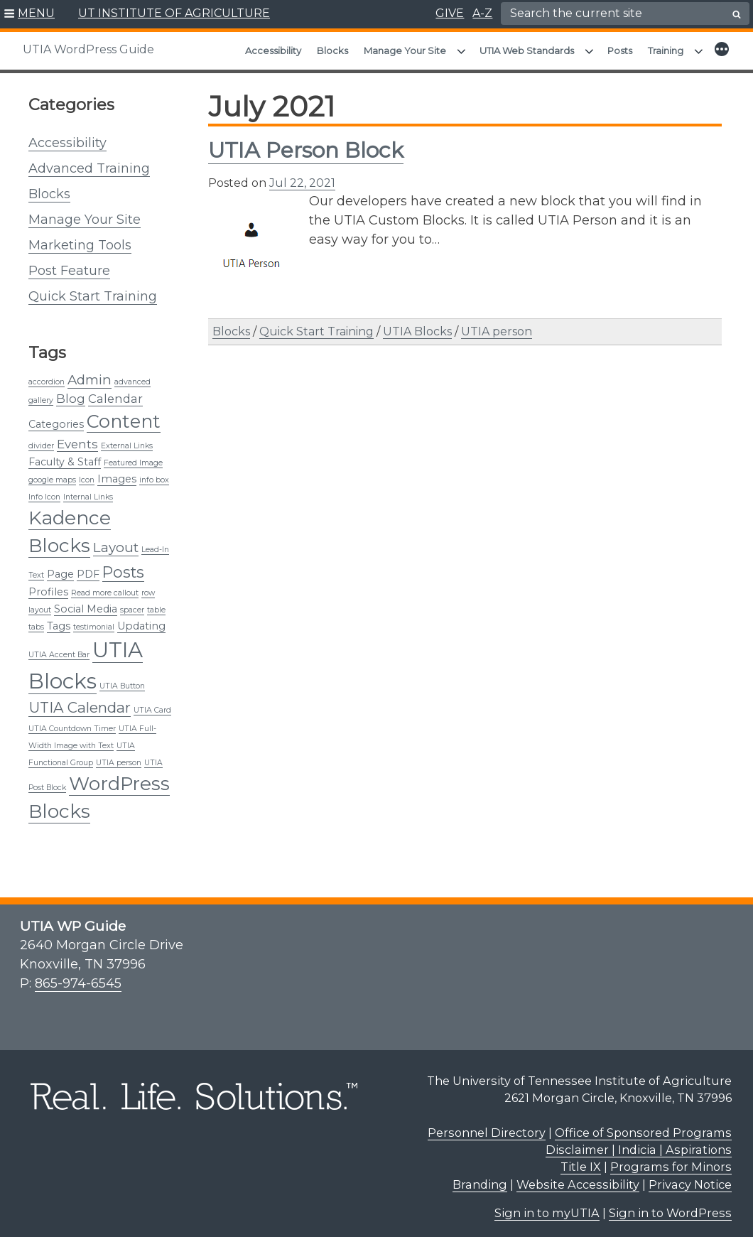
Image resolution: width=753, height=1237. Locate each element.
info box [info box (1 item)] (154, 472)
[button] (29, 14)
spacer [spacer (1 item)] (132, 602)
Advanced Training (89, 161)
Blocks (332, 50)
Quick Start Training (92, 289)
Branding (480, 1177)
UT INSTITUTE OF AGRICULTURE (174, 13)
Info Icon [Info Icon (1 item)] (44, 490)
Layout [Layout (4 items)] (116, 540)
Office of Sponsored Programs (643, 1125)
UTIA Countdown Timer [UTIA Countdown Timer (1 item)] (72, 721)
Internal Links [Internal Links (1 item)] (88, 490)
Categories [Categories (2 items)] (56, 417)
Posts (619, 50)
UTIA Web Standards (527, 50)
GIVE (449, 13)
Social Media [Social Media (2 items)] (85, 601)
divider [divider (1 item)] (41, 438)
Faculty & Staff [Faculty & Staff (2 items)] (64, 454)
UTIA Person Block (305, 143)
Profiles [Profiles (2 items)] (48, 584)
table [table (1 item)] (156, 602)
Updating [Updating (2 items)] (141, 618)
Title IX (580, 1159)
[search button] (736, 14)
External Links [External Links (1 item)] (127, 438)
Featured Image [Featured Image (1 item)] (133, 455)
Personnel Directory (487, 1125)
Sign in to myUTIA (547, 1206)
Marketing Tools (79, 238)
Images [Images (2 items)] (116, 471)
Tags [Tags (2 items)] (58, 618)
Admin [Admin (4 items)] (89, 372)
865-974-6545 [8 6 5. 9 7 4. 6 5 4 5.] (78, 976)
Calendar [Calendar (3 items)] (115, 391)
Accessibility (273, 50)
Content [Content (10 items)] (124, 414)
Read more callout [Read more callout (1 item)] (105, 585)
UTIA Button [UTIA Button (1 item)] (122, 679)
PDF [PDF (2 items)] (88, 567)
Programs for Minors (671, 1159)
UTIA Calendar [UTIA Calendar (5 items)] (79, 700)
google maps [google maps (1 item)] (52, 472)
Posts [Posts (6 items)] (123, 565)
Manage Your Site (405, 50)
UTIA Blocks (417, 324)
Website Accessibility (577, 1177)
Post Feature (69, 263)
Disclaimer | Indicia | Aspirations (639, 1142)
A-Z (482, 13)
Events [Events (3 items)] (77, 437)
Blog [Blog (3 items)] (70, 391)
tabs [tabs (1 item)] (36, 620)
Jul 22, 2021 (302, 176)
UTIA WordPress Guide (88, 49)
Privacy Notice (690, 1177)
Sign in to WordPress (670, 1206)
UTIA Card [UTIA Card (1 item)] (152, 703)
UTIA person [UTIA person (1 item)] (118, 755)
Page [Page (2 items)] (60, 567)
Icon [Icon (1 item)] (86, 472)
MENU (36, 13)
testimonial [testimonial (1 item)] (93, 620)
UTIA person (496, 324)
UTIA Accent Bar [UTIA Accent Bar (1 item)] (59, 647)
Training (665, 50)
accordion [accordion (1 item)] (46, 374)
